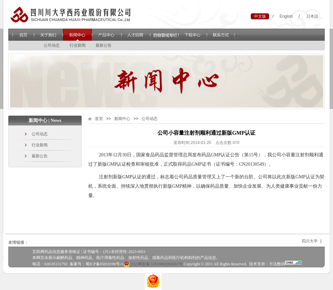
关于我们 (48, 35)
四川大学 (311, 241)
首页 (23, 35)
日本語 (312, 16)
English (285, 16)
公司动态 (52, 45)
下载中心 (193, 35)
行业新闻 (78, 45)
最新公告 (104, 45)
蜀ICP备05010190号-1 (104, 264)
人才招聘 (136, 35)
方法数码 (277, 264)
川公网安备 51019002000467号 (153, 264)
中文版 (260, 16)
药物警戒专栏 (164, 35)
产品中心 (106, 35)
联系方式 (221, 35)
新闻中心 (77, 35)
